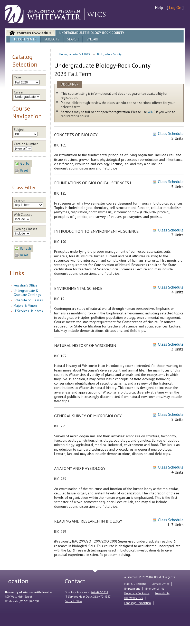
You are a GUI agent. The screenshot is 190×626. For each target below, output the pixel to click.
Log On (175, 7)
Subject (19, 130)
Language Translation (137, 603)
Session (19, 200)
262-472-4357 (102, 596)
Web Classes (23, 215)
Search (73, 39)
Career (18, 92)
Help (159, 7)
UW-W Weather (133, 598)
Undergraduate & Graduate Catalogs (27, 293)
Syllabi (92, 39)
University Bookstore (136, 593)
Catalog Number (26, 144)
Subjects (51, 39)
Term (17, 78)
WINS (151, 112)
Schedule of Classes (28, 300)
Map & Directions (135, 584)
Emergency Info (154, 588)
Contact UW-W (73, 601)
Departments (25, 39)
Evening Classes (25, 229)
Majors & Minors (25, 305)
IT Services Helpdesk (28, 311)
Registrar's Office (25, 285)
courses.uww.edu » (34, 32)
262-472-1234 (99, 592)
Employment (132, 588)
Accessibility (162, 593)
